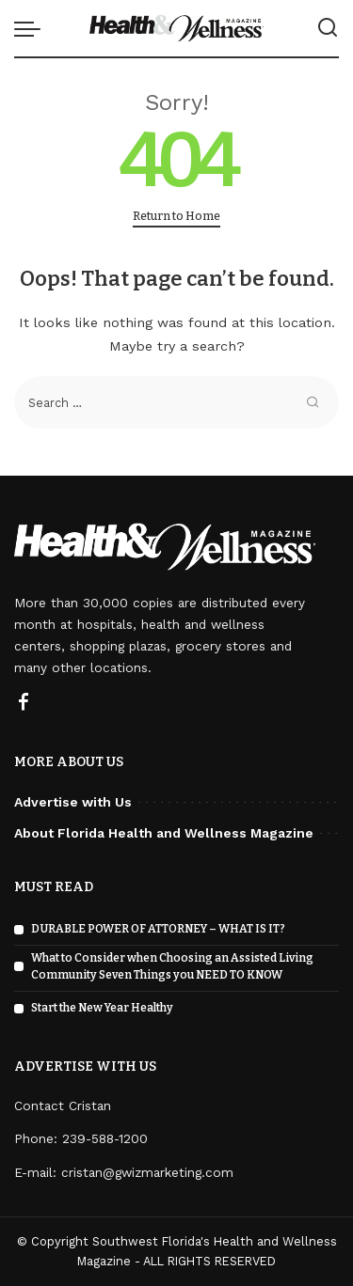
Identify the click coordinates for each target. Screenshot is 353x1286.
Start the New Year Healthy (102, 1007)
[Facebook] (23, 703)
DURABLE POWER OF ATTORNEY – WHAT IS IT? (158, 928)
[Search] (327, 28)
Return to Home (176, 216)
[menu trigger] (32, 28)
